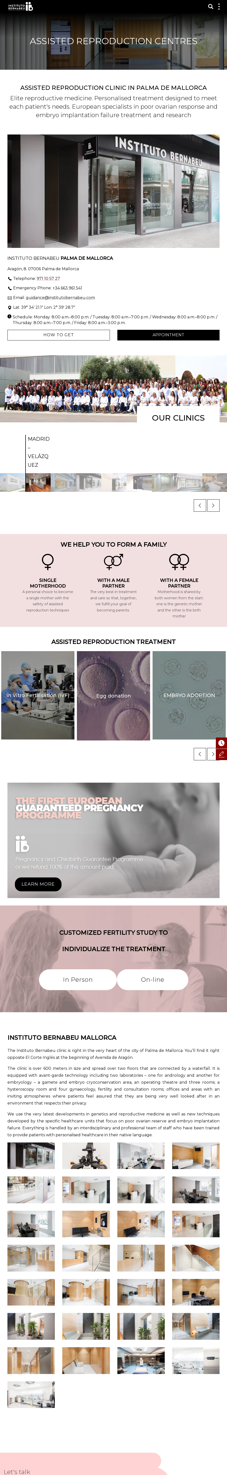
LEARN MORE (38, 884)
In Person (78, 979)
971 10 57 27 (48, 278)
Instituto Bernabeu (20, 6)
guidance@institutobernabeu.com (60, 297)
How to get (58, 335)
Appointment (168, 335)
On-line (152, 979)
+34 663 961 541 (67, 288)
